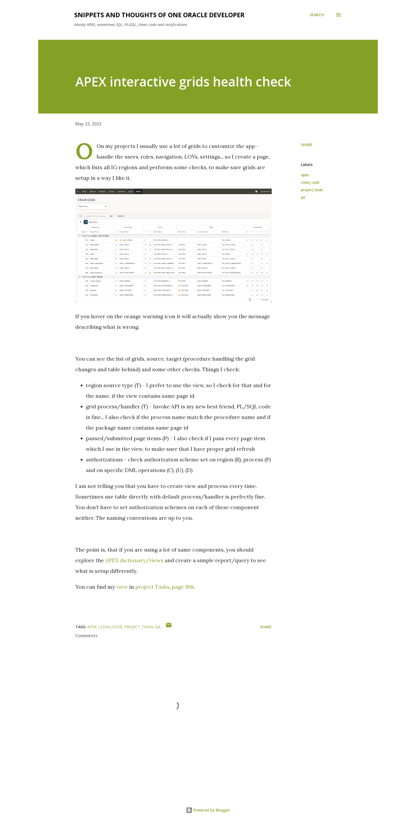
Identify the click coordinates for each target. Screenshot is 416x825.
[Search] (317, 15)
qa (303, 197)
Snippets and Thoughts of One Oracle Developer (159, 14)
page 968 (183, 586)
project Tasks (152, 586)
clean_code (310, 182)
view (122, 586)
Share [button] (307, 144)
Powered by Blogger (208, 810)
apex (305, 174)
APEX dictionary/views (134, 560)
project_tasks (312, 189)
